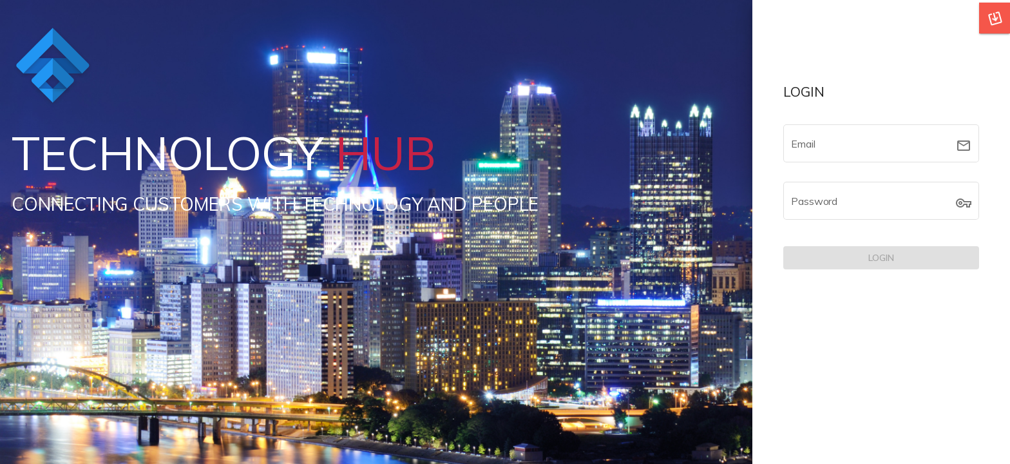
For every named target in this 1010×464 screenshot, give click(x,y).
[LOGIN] (881, 257)
